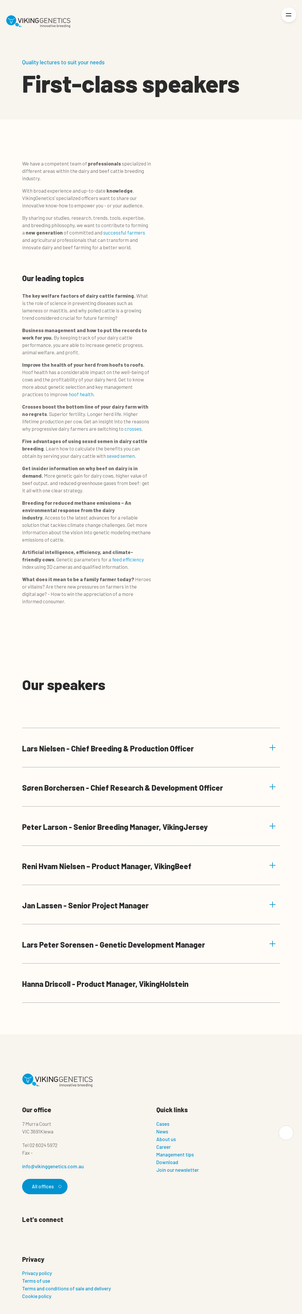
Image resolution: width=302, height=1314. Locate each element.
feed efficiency (128, 559)
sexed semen (121, 456)
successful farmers (124, 232)
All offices (46, 1186)
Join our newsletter (177, 1170)
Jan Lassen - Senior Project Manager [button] (149, 905)
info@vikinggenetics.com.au (53, 1166)
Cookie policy (36, 1296)
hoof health (81, 394)
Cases (162, 1124)
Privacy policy (37, 1273)
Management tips (175, 1154)
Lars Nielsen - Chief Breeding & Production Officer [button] (149, 748)
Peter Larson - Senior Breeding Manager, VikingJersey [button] (149, 826)
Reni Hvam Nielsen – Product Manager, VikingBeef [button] (149, 866)
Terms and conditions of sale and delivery (66, 1288)
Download (167, 1162)
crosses (133, 429)
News (162, 1131)
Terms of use (36, 1281)
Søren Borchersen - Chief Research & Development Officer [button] (149, 787)
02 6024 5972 (43, 1145)
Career (163, 1147)
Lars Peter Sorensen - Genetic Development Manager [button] (149, 944)
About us (166, 1139)
